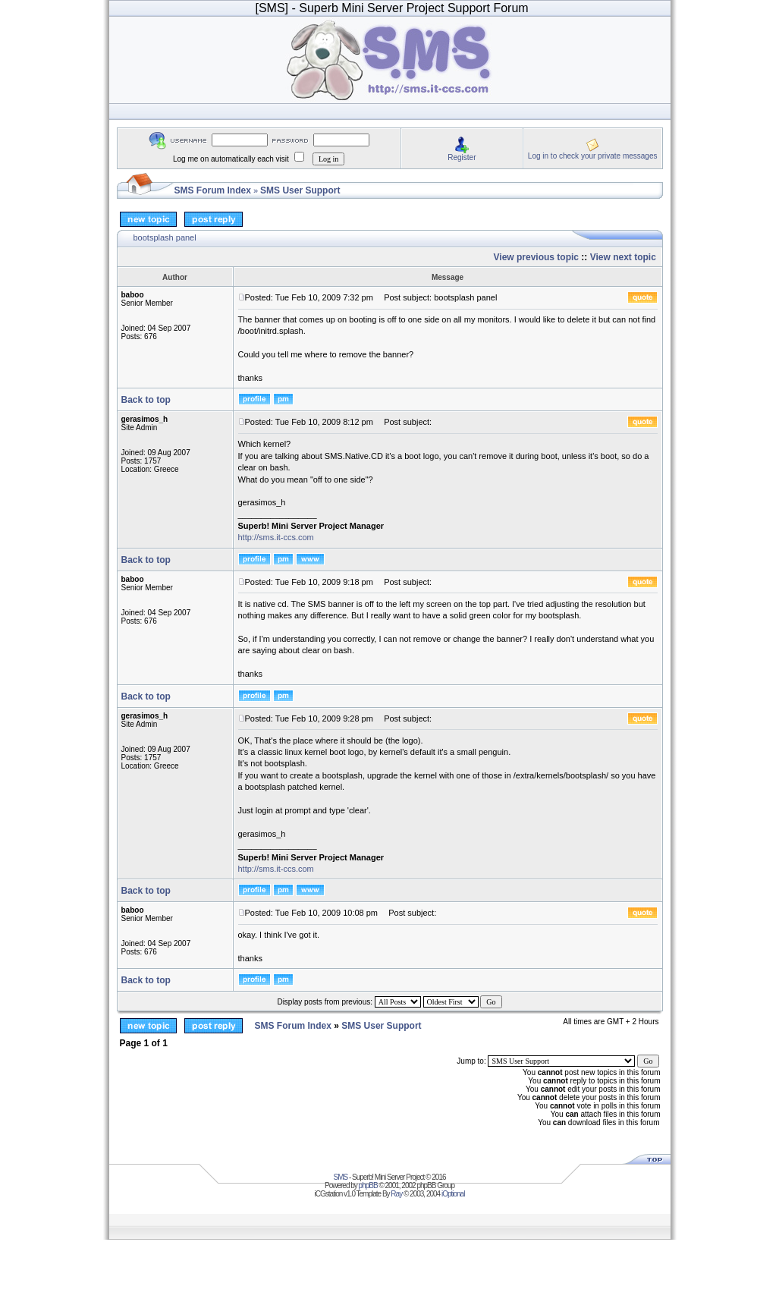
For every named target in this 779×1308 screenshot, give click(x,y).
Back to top (146, 400)
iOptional (452, 1194)
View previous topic (536, 257)
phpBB (368, 1185)
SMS (341, 1177)
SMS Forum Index (212, 190)
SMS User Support (300, 190)
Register (462, 157)
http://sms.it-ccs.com (276, 537)
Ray (396, 1194)
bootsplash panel (164, 237)
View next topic (623, 257)
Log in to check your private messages (593, 156)
